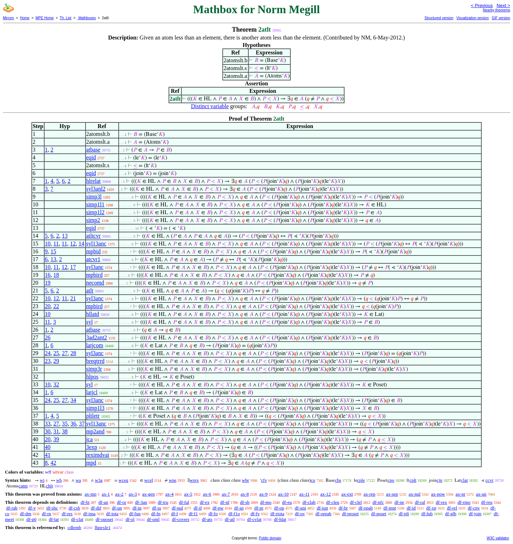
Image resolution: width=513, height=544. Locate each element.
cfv (264, 480)
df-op (279, 508)
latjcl (92, 392)
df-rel (452, 508)
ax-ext (347, 494)
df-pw (217, 508)
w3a (99, 480)
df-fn (155, 513)
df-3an (141, 502)
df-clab (309, 502)
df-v (32, 508)
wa (78, 480)
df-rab (11, 508)
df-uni (300, 508)
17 (73, 267)
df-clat (77, 519)
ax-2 (119, 494)
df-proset (350, 513)
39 (56, 439)
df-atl (230, 519)
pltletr (93, 416)
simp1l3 (95, 408)
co (313, 480)
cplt (412, 480)
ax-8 (244, 494)
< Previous (482, 5)
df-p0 (31, 519)
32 (56, 384)
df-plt (404, 513)
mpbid (93, 251)
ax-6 (207, 494)
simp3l (94, 197)
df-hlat (280, 519)
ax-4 (169, 494)
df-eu (287, 502)
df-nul (177, 508)
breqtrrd (95, 361)
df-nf (224, 502)
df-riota (277, 513)
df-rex (441, 502)
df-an (103, 502)
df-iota (112, 513)
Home (25, 18)
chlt (49, 485)
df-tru (163, 502)
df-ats (207, 519)
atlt (89, 290)
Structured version (438, 18)
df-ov (300, 513)
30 (48, 431)
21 (73, 298)
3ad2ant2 (96, 337)
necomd (95, 283)
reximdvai (97, 455)
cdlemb (74, 527)
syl (89, 322)
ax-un (481, 494)
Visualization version (472, 18)
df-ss (156, 508)
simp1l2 (95, 212)
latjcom (94, 345)
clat (464, 480)
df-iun (322, 508)
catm (23, 485)
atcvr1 (93, 259)
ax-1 (106, 494)
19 (48, 283)
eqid (91, 157)
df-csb (74, 508)
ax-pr (460, 494)
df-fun (135, 513)
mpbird (94, 275)
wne (173, 480)
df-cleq (332, 502)
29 (56, 361)
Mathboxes (86, 18)
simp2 (93, 220)
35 (65, 424)
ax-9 (263, 494)
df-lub (427, 513)
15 (53, 251)
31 (56, 431)
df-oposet (104, 519)
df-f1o (234, 513)
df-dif (96, 508)
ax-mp (91, 494)
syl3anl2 (95, 189)
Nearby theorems (496, 10)
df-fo (213, 513)
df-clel (356, 502)
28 (73, 353)
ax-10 (283, 494)
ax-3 (133, 494)
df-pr (259, 508)
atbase (93, 150)
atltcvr (93, 236)
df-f (174, 513)
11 (56, 244)
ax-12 (325, 494)
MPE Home (45, 18)
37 (82, 424)
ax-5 (188, 494)
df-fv (255, 513)
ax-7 (226, 494)
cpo (391, 480)
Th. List (66, 18)
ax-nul (414, 494)
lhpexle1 (103, 527)
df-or (121, 502)
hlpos (92, 377)
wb (59, 480)
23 (48, 361)
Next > (503, 5)
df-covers (181, 519)
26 (48, 337)
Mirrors (8, 18)
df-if (198, 508)
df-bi (85, 502)
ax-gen (148, 494)
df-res (67, 513)
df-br (343, 508)
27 (65, 353)
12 (73, 244)
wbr (245, 480)
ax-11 (304, 494)
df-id (411, 508)
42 (53, 463)
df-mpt (389, 508)
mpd (91, 463)
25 (56, 353)
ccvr (489, 480)
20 (48, 306)
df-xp (431, 508)
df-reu (486, 502)
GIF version (501, 18)
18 (56, 275)
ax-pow (438, 494)
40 (48, 447)
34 (73, 400)
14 (81, 244)
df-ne (399, 502)
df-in (137, 508)
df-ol (129, 519)
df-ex (204, 502)
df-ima (89, 513)
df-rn (46, 513)
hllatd (92, 314)
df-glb (450, 513)
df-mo (265, 502)
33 (48, 424)
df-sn (239, 508)
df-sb (245, 502)
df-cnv (474, 508)
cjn (439, 480)
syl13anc (96, 244)
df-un (117, 508)
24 (48, 353)
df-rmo (464, 502)
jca (89, 439)
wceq (123, 480)
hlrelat (93, 181)
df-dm (25, 513)
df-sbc (52, 508)
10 (48, 244)
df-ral (420, 502)
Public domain (270, 538)
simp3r (94, 369)
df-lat (54, 519)
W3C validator (498, 538)
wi (42, 480)
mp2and (95, 431)
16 (48, 275)
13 (65, 236)
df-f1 (193, 513)
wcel (148, 480)
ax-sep (392, 494)
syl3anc (95, 267)
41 (48, 455)
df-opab (365, 508)
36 (73, 424)
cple (361, 480)
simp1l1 (95, 204)
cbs (338, 480)
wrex (194, 480)
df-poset (379, 513)
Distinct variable (210, 106)
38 (65, 431)
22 (56, 306)
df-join (475, 513)
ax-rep (369, 494)
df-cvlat (254, 519)
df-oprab (324, 513)
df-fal (184, 502)
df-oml (153, 519)
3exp (91, 447)
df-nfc (378, 502)
